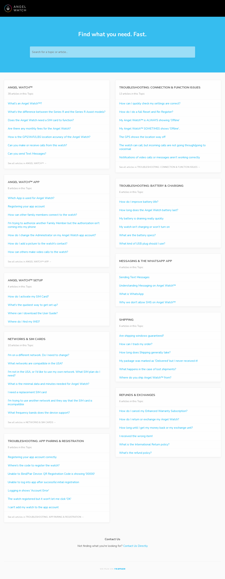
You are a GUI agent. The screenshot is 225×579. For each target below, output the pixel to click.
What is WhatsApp (131, 294)
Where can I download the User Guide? (33, 313)
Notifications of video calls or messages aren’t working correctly (159, 157)
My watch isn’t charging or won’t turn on (144, 227)
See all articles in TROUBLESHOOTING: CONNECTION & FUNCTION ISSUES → (159, 167)
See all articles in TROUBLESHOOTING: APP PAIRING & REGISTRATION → (46, 516)
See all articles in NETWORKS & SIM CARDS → (32, 422)
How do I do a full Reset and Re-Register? (146, 112)
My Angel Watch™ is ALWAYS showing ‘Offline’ (149, 120)
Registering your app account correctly (32, 457)
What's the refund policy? (135, 453)
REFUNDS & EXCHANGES (137, 395)
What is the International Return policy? (144, 444)
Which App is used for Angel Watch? (31, 198)
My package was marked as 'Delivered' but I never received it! (158, 361)
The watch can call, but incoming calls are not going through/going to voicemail (162, 147)
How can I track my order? (135, 344)
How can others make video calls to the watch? (38, 252)
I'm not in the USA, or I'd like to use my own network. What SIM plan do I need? (54, 373)
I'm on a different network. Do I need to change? (38, 355)
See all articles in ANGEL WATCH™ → (27, 163)
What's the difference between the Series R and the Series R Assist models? (56, 112)
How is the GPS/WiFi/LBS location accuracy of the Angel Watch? (49, 137)
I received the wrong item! (136, 436)
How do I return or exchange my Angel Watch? (149, 419)
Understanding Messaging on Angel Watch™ (147, 285)
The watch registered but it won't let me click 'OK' (39, 499)
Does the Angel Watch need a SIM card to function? (41, 120)
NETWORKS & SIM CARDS (26, 339)
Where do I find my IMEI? (24, 322)
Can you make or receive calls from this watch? (37, 145)
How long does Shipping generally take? (145, 352)
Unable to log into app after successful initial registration (43, 482)
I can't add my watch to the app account (33, 507)
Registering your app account (26, 206)
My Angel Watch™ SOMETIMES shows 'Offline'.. (149, 128)
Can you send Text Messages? (27, 154)
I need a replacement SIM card (27, 392)
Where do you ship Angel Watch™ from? (145, 377)
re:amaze (119, 568)
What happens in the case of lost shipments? (147, 369)
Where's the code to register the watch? (34, 465)
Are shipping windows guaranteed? (141, 336)
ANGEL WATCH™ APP (24, 182)
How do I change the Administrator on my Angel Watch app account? (52, 235)
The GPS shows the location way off (142, 137)
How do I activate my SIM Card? (28, 296)
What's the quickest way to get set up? (33, 305)
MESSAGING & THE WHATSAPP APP (145, 261)
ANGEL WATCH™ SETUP (25, 280)
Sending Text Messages (134, 277)
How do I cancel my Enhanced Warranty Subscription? (153, 411)
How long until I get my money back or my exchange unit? (156, 428)
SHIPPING (126, 320)
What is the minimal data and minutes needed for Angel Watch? (48, 384)
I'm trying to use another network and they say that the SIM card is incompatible (50, 402)
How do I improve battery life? (138, 202)
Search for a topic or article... (50, 52)
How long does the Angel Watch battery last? (148, 210)
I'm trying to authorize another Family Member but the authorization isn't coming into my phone (54, 225)
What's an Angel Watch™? (25, 103)
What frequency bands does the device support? (39, 413)
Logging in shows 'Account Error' (28, 490)
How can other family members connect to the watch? (42, 215)
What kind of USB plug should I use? (142, 243)
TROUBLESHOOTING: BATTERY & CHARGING (151, 186)
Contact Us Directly (135, 546)
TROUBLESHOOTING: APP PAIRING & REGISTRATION (46, 441)
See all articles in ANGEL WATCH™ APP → (29, 261)
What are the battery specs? (137, 235)
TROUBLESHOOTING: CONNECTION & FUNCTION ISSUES (159, 87)
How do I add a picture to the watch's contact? (37, 243)
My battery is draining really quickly (141, 218)
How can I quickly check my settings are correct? (149, 103)
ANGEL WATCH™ (20, 87)
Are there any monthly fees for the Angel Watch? (39, 128)
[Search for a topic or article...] (112, 52)
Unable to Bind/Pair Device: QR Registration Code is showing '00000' (51, 474)
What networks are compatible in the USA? (35, 363)
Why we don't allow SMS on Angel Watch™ (147, 302)
